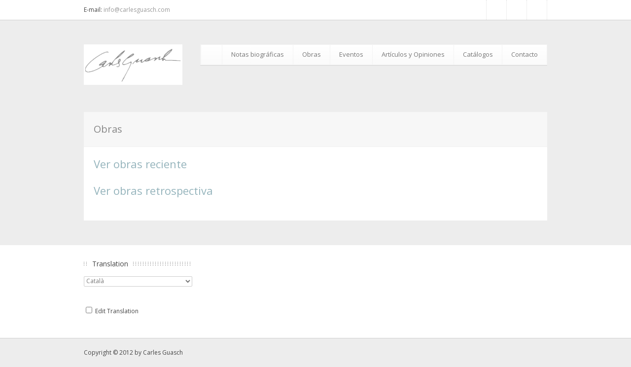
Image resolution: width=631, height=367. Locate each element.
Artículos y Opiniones (413, 54)
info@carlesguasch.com (137, 9)
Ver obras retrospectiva (153, 190)
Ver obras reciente (140, 163)
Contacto (524, 54)
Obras (311, 54)
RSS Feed (516, 10)
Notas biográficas (257, 54)
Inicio (213, 55)
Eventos (351, 54)
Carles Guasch (163, 352)
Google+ (537, 10)
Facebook (496, 10)
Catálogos (478, 54)
